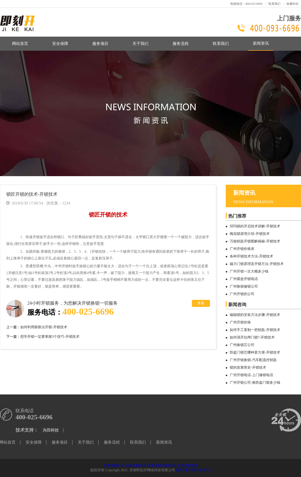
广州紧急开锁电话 (244, 279)
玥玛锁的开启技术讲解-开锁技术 (255, 226)
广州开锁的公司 (242, 294)
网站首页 (20, 43)
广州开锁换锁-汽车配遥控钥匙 (253, 360)
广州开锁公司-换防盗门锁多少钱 (255, 382)
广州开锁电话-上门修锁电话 (251, 375)
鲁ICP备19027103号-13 (193, 470)
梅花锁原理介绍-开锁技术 (250, 234)
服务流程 (181, 43)
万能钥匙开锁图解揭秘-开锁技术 (255, 241)
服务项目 (100, 43)
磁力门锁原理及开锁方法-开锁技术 (257, 264)
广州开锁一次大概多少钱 (249, 271)
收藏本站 (292, 4)
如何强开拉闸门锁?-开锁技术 (252, 337)
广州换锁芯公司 (242, 345)
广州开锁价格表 (242, 249)
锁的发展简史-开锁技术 (248, 367)
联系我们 (274, 4)
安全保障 (60, 43)
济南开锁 (154, 465)
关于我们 (140, 43)
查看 (200, 303)
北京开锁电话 (187, 465)
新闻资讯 (261, 43)
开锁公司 (169, 465)
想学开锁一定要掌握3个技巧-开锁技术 (50, 336)
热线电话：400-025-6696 (246, 4)
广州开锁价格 (240, 322)
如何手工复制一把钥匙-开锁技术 (255, 330)
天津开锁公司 (113, 465)
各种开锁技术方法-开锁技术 (251, 256)
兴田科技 (51, 430)
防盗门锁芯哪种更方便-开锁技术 (255, 352)
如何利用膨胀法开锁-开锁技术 (43, 327)
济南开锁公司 (135, 465)
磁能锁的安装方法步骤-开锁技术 (255, 315)
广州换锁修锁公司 (244, 286)
